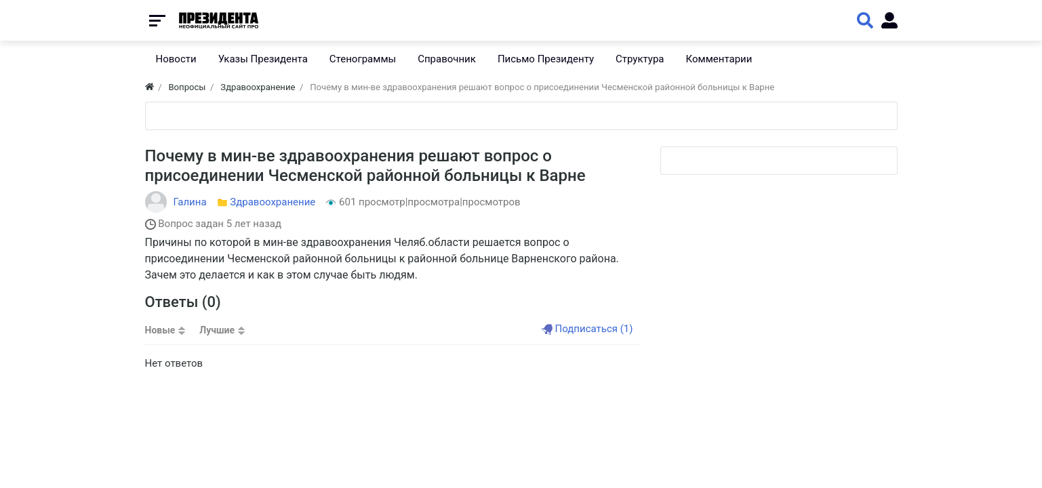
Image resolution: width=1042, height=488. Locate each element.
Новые (160, 330)
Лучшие (217, 330)
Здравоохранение (272, 202)
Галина (190, 202)
